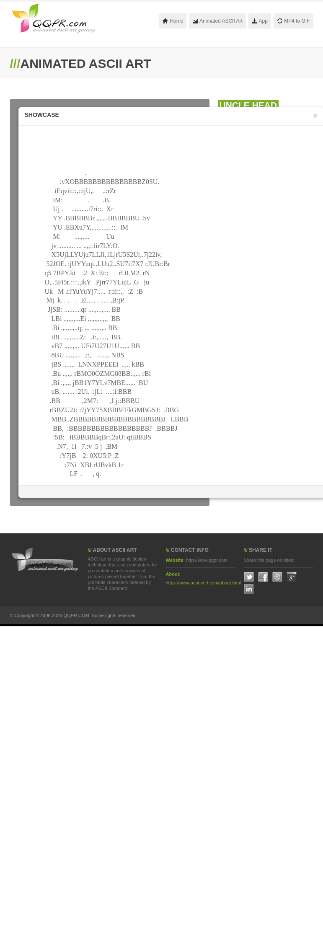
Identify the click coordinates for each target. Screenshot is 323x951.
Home (173, 21)
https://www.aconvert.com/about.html (203, 582)
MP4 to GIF (293, 21)
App (260, 21)
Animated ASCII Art (217, 21)
